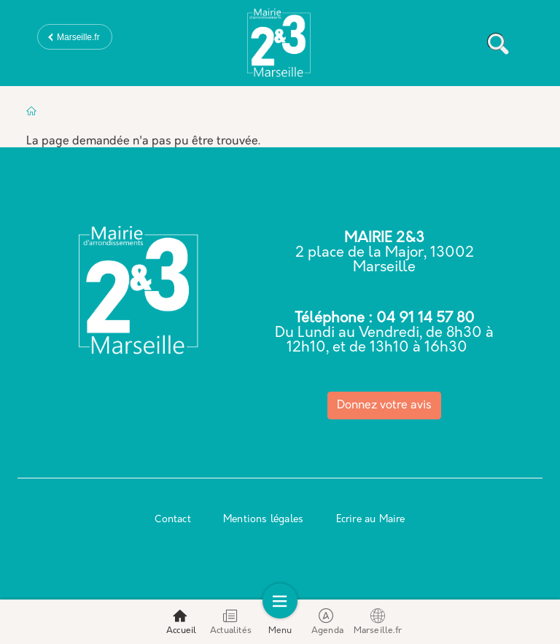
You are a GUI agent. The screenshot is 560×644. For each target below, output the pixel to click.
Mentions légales (263, 519)
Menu (280, 621)
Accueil (181, 621)
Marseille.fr (78, 37)
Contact (172, 519)
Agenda (327, 621)
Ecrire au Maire (370, 519)
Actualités (231, 621)
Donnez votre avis (384, 405)
